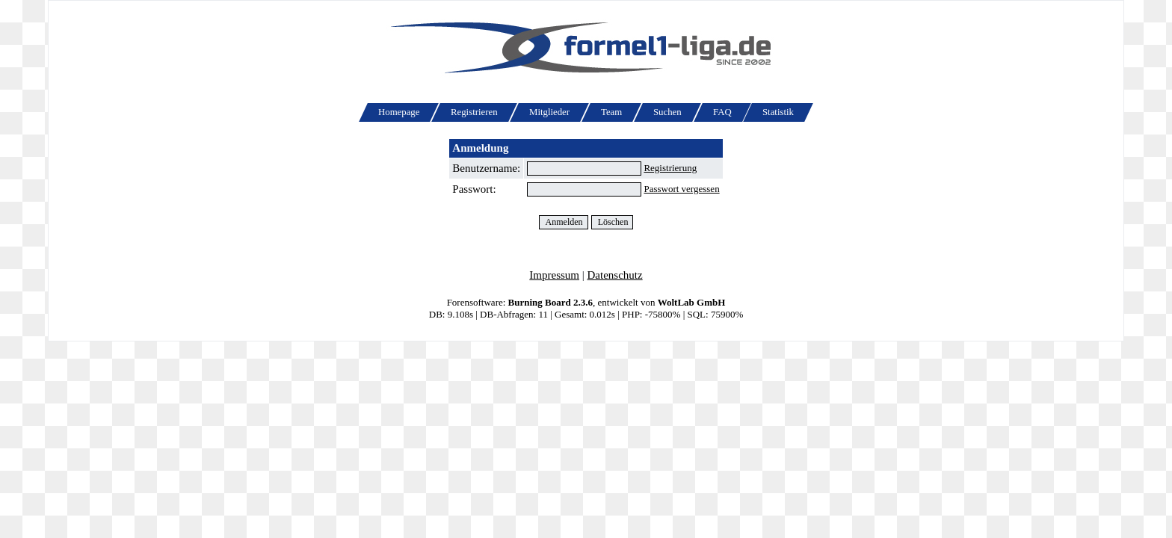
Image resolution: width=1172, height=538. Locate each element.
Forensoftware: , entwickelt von (586, 302)
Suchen (667, 112)
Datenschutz (615, 275)
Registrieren (474, 112)
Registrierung (670, 167)
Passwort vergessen (681, 188)
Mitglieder (549, 112)
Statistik (778, 112)
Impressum (554, 275)
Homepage (398, 112)
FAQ (722, 112)
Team (611, 112)
